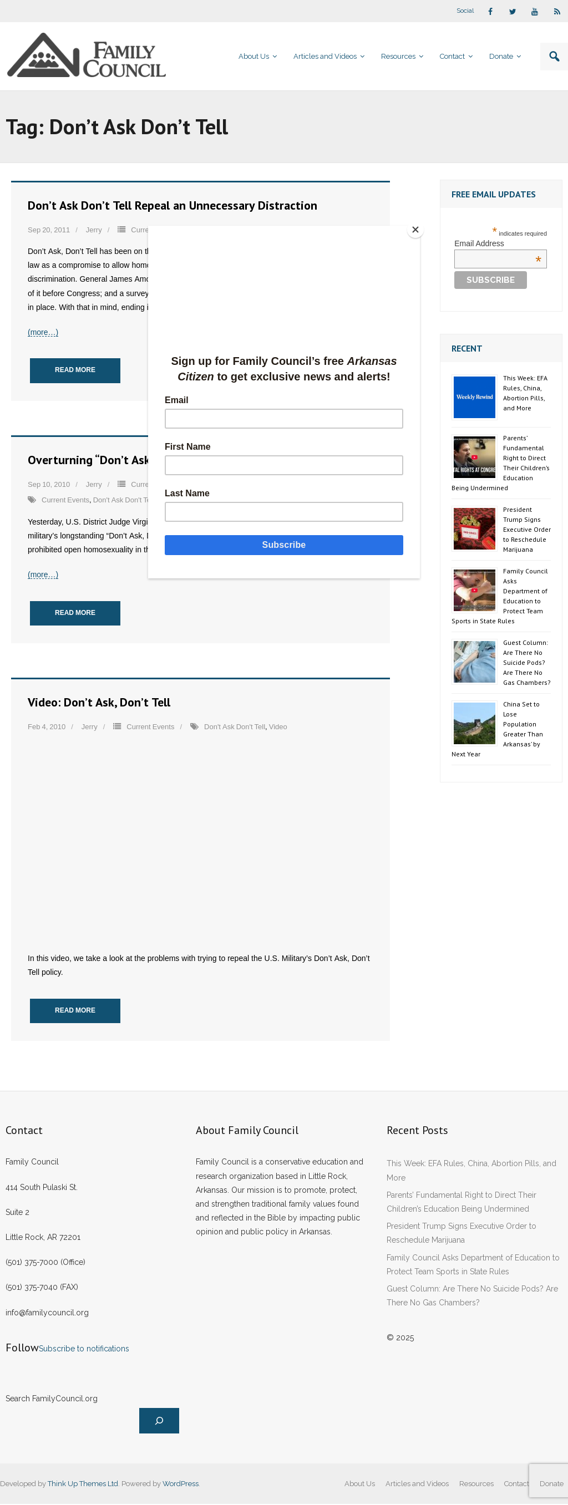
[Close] (417, 228)
